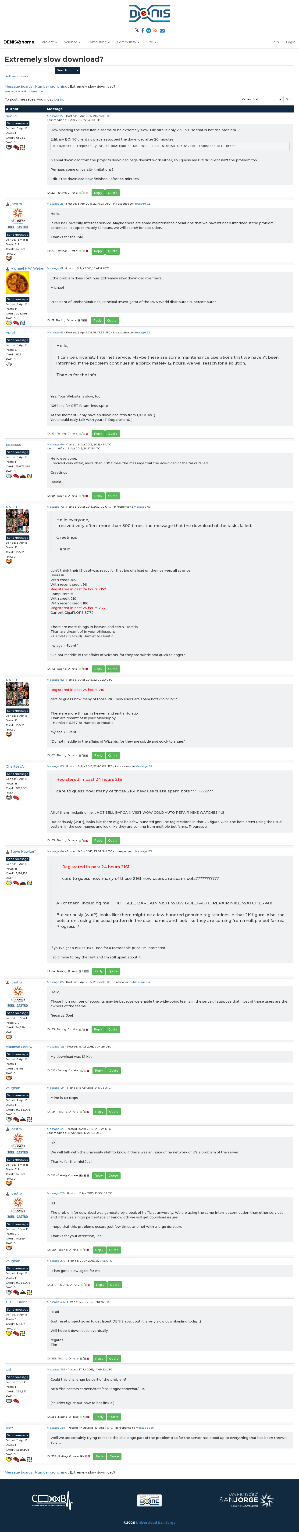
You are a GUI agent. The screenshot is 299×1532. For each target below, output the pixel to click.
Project (49, 42)
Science (72, 42)
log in (58, 99)
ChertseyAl (15, 766)
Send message (17, 123)
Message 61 (55, 268)
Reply (98, 193)
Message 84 (55, 851)
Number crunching (51, 86)
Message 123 (55, 1046)
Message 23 (55, 203)
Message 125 (55, 1129)
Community (128, 42)
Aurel (10, 333)
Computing (99, 42)
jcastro (16, 204)
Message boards (18, 86)
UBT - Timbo (17, 1302)
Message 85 (55, 982)
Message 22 (55, 116)
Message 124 (56, 1087)
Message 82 (55, 679)
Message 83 (55, 766)
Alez (9, 1428)
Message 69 (55, 444)
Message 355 (56, 1302)
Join (275, 42)
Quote (112, 193)
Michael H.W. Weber (28, 268)
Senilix (11, 116)
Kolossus (13, 445)
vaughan (13, 1088)
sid (8, 1370)
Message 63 (55, 332)
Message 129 (56, 1193)
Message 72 (55, 506)
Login (290, 42)
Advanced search (18, 76)
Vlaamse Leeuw (19, 1047)
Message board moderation (24, 91)
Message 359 (56, 1427)
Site (151, 42)
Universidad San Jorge (156, 1523)
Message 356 (56, 1369)
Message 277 (56, 1260)
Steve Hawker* (23, 851)
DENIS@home (19, 42)
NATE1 (11, 507)
